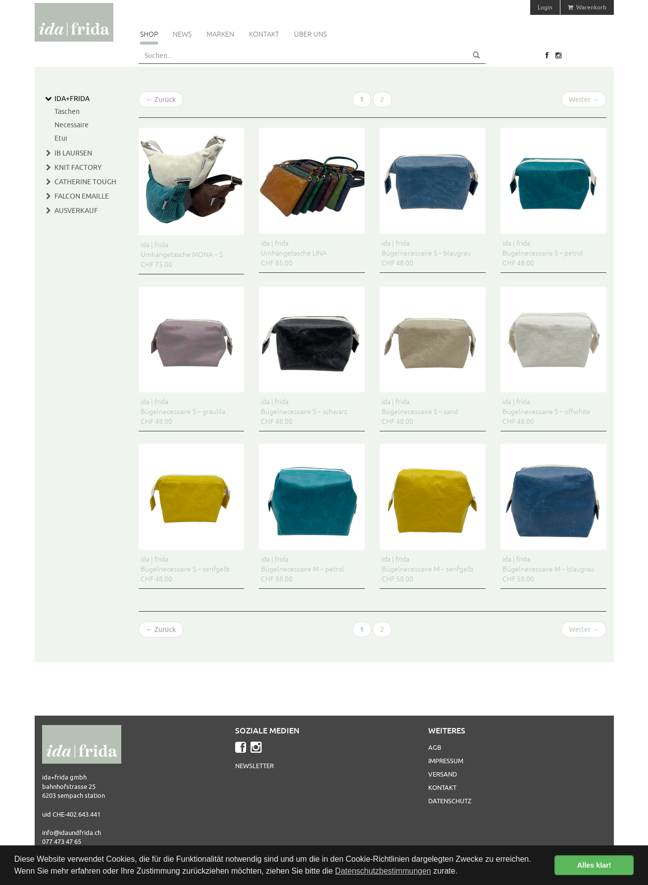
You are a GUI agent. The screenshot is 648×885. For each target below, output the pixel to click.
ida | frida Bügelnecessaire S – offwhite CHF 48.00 (546, 411)
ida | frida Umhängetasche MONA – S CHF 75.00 (182, 254)
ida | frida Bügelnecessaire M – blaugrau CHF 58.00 (548, 569)
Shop (149, 34)
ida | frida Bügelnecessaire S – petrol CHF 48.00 (542, 253)
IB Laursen (73, 153)
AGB (434, 747)
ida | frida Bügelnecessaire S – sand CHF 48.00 (420, 411)
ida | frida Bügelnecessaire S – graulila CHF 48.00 (183, 411)
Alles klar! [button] (594, 865)
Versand (442, 774)
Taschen (67, 111)
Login (545, 7)
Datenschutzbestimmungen (383, 871)
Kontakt (264, 34)
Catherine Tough (85, 182)
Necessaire (71, 125)
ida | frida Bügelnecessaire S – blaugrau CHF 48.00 (426, 253)
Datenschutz (449, 801)
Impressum (445, 761)
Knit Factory (77, 167)
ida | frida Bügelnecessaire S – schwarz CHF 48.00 (304, 411)
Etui (60, 138)
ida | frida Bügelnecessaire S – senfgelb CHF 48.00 (185, 569)
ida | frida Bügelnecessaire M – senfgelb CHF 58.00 (427, 569)
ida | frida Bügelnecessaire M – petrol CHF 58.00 (302, 569)
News (182, 34)
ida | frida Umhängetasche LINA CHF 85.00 (294, 253)
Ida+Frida (72, 99)
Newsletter (254, 766)
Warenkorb (587, 7)
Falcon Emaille (81, 196)
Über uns (310, 34)
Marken (220, 34)
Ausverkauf (76, 210)
